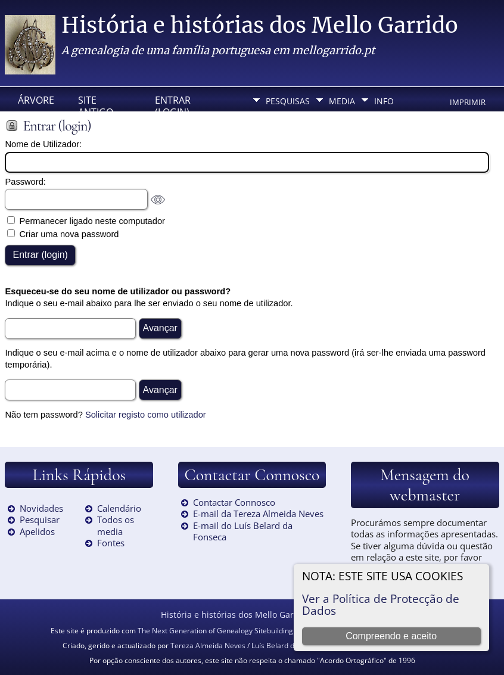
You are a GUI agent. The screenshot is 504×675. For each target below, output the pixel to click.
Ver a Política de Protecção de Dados (380, 604)
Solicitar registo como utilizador (145, 414)
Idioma (281, 122)
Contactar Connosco (234, 502)
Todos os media (115, 525)
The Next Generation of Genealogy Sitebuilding (215, 631)
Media (342, 101)
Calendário (119, 508)
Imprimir (468, 102)
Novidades (41, 508)
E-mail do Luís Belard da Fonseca (243, 531)
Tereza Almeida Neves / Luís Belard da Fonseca (249, 645)
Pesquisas (288, 101)
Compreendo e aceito (391, 636)
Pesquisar (40, 519)
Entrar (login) (173, 103)
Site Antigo (95, 103)
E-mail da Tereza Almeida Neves (258, 514)
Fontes (111, 543)
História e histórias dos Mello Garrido (259, 25)
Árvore (36, 100)
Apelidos (37, 531)
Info (384, 101)
